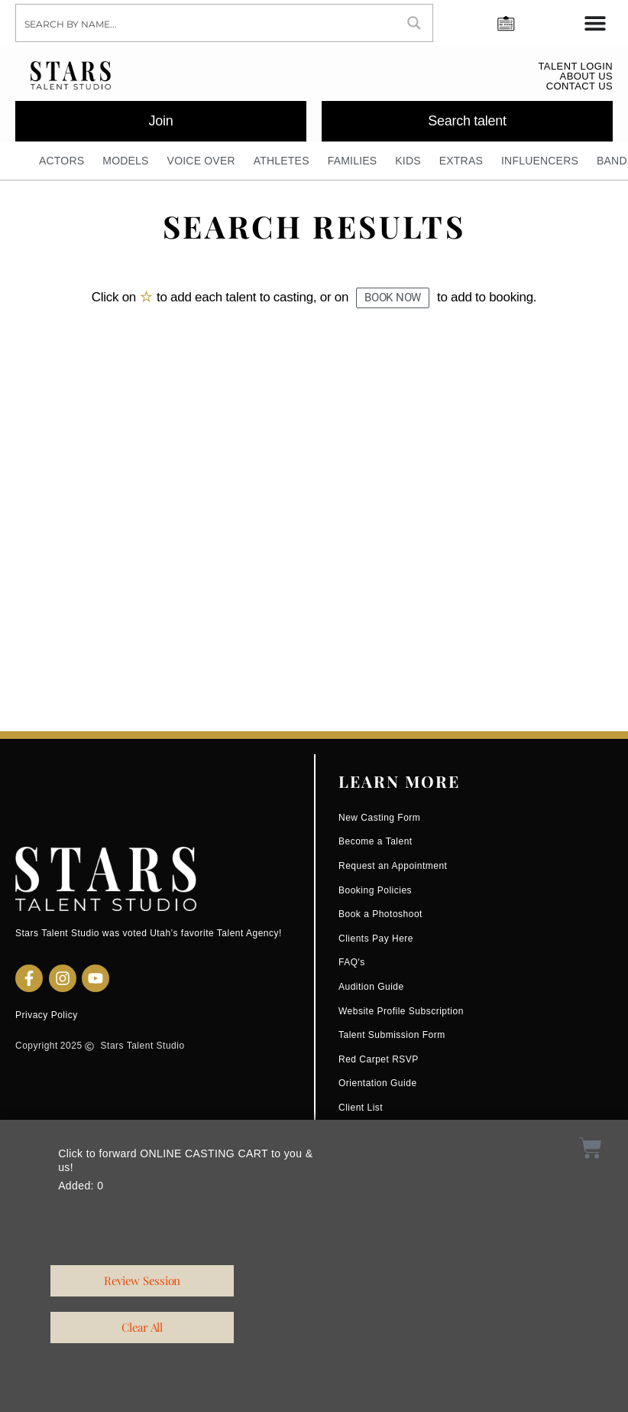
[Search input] (206, 23)
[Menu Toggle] (595, 22)
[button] (392, 298)
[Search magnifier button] (414, 23)
